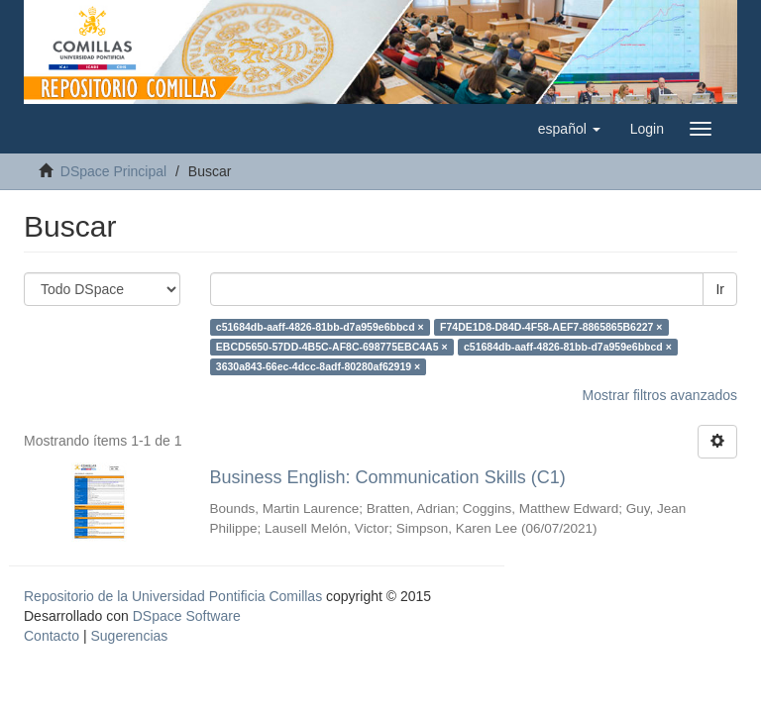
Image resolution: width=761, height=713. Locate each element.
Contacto (51, 636)
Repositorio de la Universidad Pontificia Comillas (173, 596)
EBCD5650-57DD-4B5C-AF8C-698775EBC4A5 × (332, 347)
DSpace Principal (113, 171)
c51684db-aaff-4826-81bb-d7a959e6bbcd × (320, 327)
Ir (719, 289)
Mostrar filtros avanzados (660, 395)
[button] (569, 128)
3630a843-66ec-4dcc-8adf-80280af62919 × (318, 366)
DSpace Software (187, 616)
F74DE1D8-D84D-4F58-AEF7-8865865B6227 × (551, 327)
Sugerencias (128, 636)
